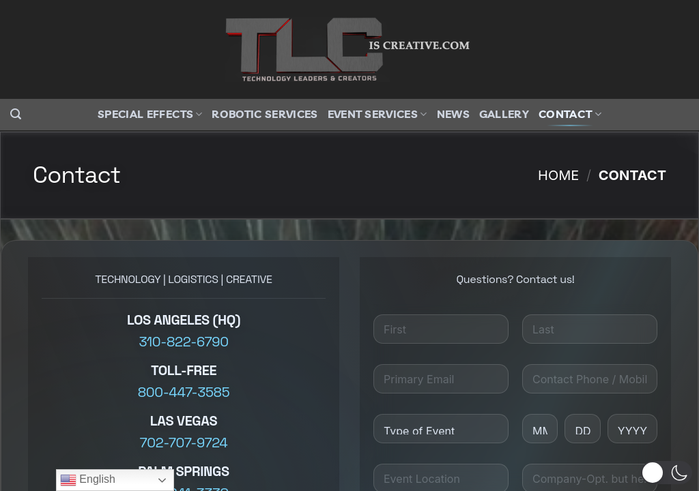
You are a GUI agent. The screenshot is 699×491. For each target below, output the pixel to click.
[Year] (632, 428)
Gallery (504, 114)
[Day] (582, 428)
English (87, 480)
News (453, 114)
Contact (570, 114)
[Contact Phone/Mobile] (589, 378)
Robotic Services (264, 114)
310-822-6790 (183, 342)
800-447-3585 (183, 392)
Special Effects (150, 114)
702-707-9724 (184, 442)
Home (558, 175)
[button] (15, 114)
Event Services (377, 114)
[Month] (540, 428)
